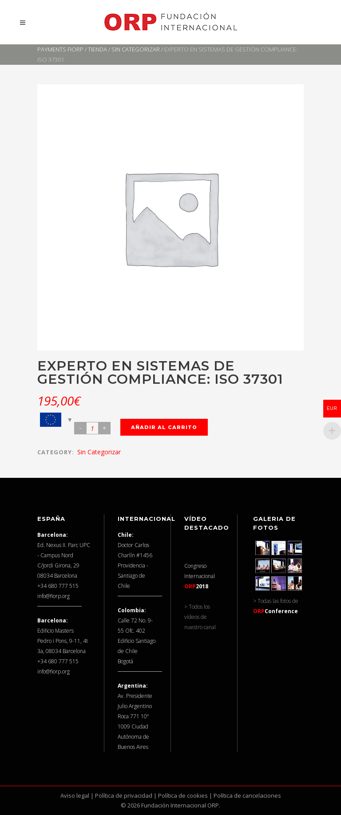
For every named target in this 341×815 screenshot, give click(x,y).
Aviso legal (74, 795)
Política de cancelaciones (247, 795)
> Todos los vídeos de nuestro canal (200, 617)
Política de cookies (183, 795)
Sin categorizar (135, 49)
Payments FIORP (60, 49)
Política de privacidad (123, 795)
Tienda (97, 49)
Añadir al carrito (164, 427)
